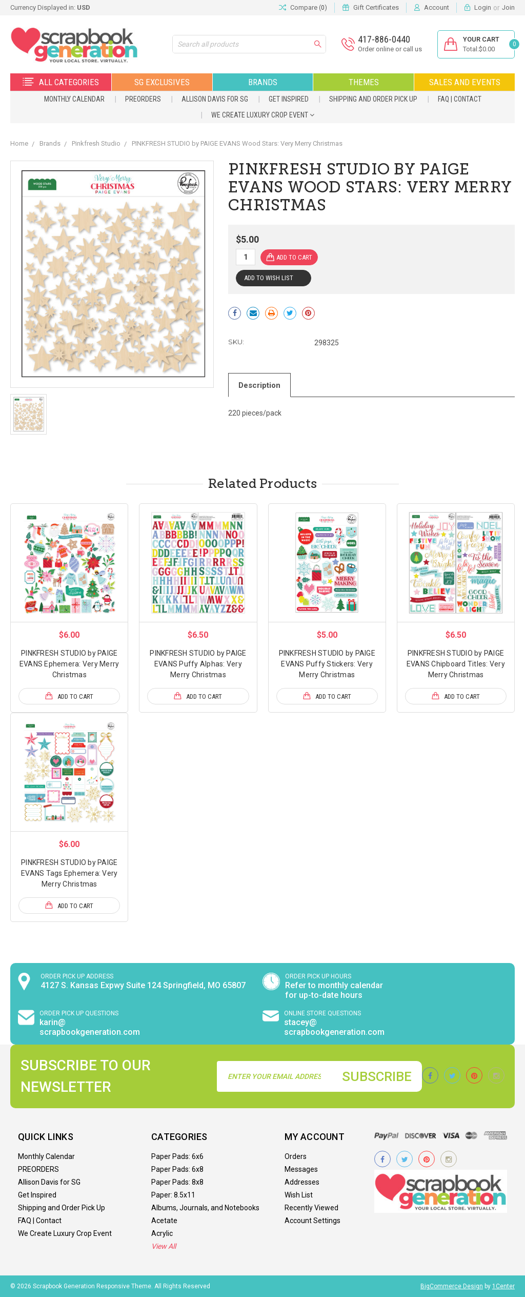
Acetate (164, 1220)
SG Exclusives (162, 82)
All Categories (61, 82)
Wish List (299, 1195)
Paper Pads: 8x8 (177, 1182)
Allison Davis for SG (214, 99)
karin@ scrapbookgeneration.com (89, 1027)
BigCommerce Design (451, 1286)
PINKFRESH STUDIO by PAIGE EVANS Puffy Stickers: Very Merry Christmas (327, 664)
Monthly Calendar (74, 99)
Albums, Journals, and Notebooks (205, 1208)
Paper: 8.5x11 (173, 1195)
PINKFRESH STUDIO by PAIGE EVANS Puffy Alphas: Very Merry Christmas (198, 664)
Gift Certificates (376, 7)
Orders (296, 1156)
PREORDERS (143, 99)
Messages (301, 1169)
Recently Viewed (311, 1208)
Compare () (303, 8)
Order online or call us (389, 49)
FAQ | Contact (459, 99)
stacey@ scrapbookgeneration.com (334, 1027)
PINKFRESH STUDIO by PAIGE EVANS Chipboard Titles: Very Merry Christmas (456, 664)
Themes (364, 82)
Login (482, 7)
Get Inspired (289, 99)
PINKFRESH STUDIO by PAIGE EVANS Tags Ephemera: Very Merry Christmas (69, 873)
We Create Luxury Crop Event (262, 115)
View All (163, 1246)
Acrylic (162, 1233)
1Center (503, 1286)
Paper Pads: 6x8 (177, 1169)
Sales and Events (464, 82)
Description (260, 384)
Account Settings (312, 1220)
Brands (262, 82)
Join (508, 7)
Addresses (302, 1182)
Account (436, 7)
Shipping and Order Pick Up (373, 99)
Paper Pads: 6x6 (177, 1156)
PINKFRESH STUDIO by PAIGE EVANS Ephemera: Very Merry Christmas (69, 664)
